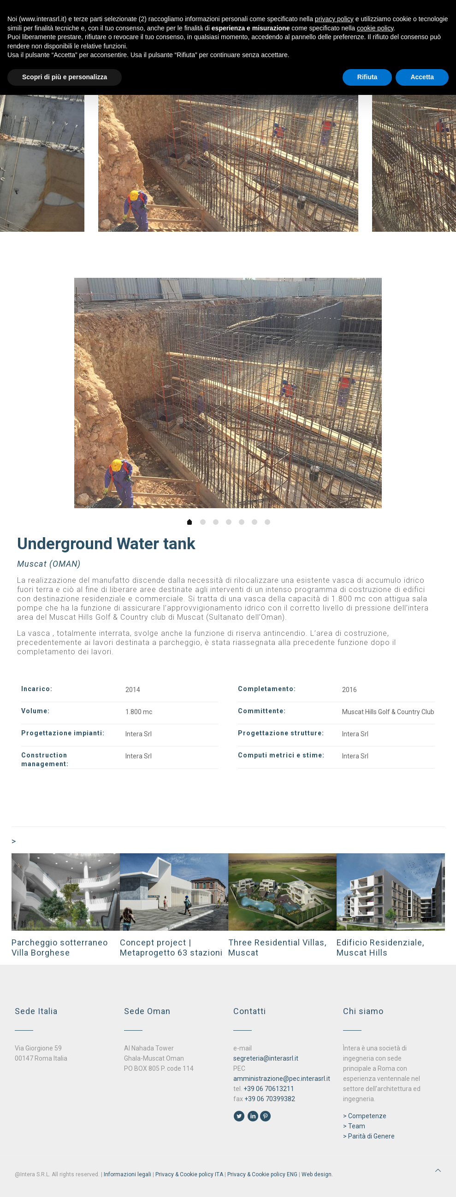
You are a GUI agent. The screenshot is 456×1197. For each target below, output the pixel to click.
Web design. (317, 1174)
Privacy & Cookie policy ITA (189, 1174)
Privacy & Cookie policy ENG (262, 1174)
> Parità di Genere (369, 1136)
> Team (354, 1126)
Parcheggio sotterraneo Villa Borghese (60, 947)
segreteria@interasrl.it (265, 1058)
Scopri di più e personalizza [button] (64, 77)
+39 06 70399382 (269, 1099)
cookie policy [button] (375, 28)
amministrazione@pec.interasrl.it (281, 1078)
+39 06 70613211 (268, 1088)
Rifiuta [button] (367, 77)
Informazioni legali (127, 1174)
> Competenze (364, 1116)
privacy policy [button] (334, 19)
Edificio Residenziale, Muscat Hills (380, 947)
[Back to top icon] (438, 1170)
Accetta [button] (422, 77)
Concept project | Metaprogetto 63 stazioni (171, 947)
